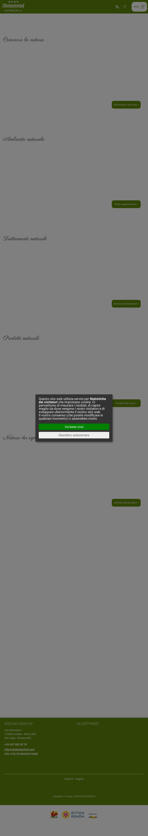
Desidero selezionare (74, 435)
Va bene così (74, 427)
